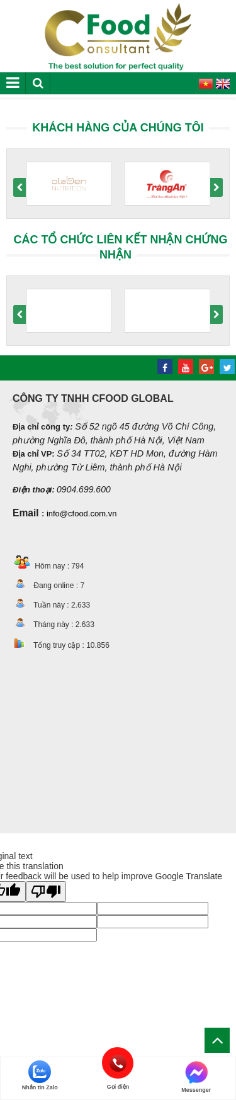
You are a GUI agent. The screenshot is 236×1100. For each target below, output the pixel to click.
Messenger (196, 1076)
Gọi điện (118, 1063)
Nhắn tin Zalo (40, 1075)
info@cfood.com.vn (81, 513)
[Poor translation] (46, 891)
